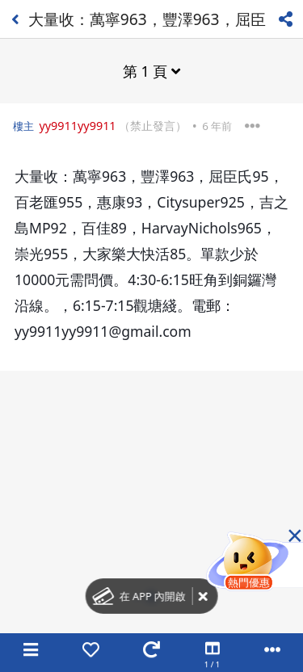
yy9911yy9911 (77, 125)
